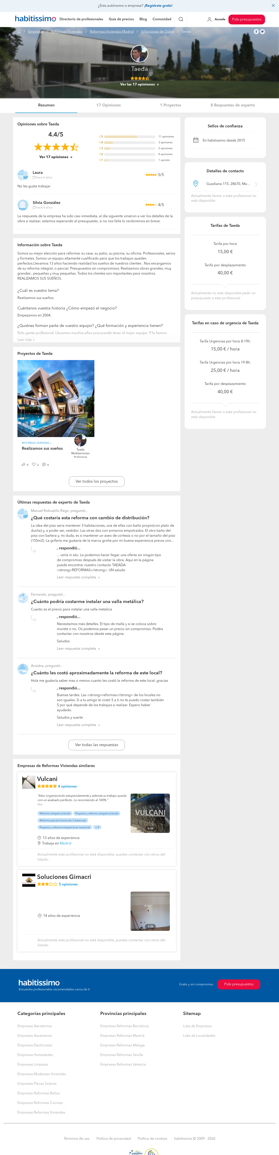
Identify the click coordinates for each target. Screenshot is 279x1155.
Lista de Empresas (197, 1026)
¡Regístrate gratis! (158, 6)
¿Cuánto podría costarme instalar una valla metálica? (87, 602)
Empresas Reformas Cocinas (40, 1103)
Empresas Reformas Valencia (123, 1064)
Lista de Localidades (199, 1036)
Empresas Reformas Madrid (122, 1036)
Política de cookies (152, 1139)
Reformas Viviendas (66, 32)
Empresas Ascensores (34, 1036)
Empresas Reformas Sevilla (121, 1055)
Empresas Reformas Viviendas (41, 1112)
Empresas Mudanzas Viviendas (41, 1074)
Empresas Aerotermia (34, 1026)
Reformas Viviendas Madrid (112, 32)
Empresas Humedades (35, 1055)
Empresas (36, 32)
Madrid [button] (65, 843)
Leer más (24, 340)
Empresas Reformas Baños (38, 1093)
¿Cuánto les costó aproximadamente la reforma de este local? (96, 673)
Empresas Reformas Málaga (122, 1045)
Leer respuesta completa (76, 577)
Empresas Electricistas (34, 1045)
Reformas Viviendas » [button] (36, 443)
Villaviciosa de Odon (157, 32)
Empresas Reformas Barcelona (124, 1026)
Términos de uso (77, 1139)
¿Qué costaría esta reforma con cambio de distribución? (90, 518)
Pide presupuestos (246, 19)
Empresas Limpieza (32, 1064)
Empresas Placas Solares (36, 1084)
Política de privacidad (114, 1139)
